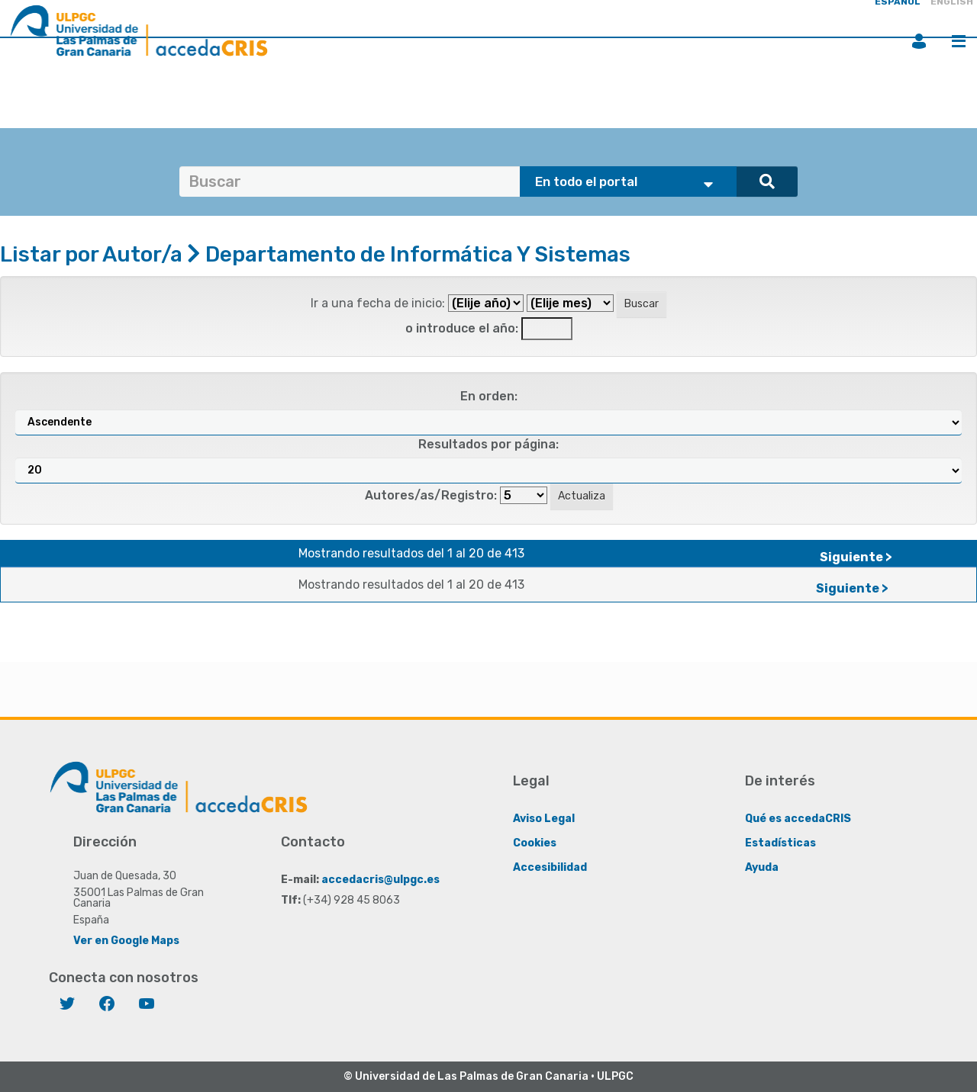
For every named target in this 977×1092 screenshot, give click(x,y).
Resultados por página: (488, 444)
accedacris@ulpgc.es (380, 879)
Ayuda (762, 867)
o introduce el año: (461, 328)
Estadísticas (780, 843)
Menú (959, 41)
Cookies (534, 843)
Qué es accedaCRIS (798, 818)
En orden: (489, 396)
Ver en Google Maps (126, 940)
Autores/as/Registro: (431, 495)
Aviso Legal (544, 818)
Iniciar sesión (919, 41)
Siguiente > (856, 557)
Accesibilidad (550, 867)
